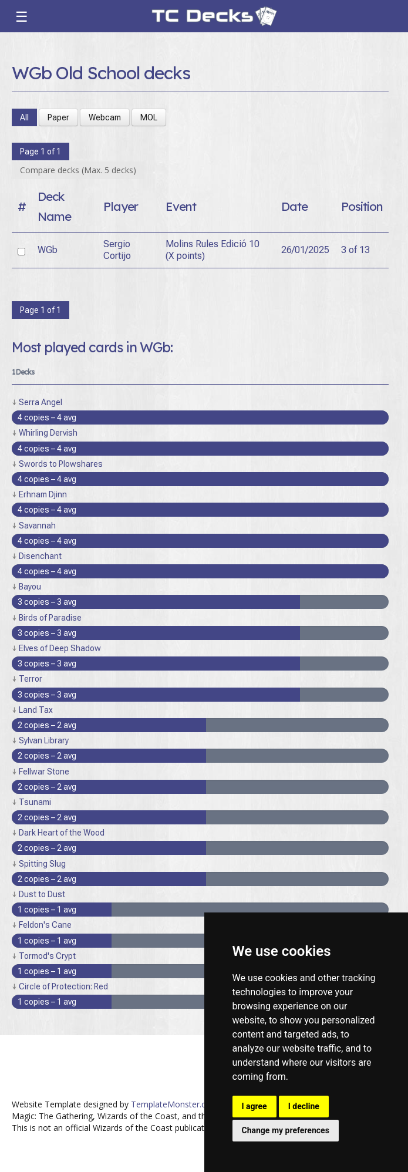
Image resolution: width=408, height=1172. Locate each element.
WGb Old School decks (101, 73)
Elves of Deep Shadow (60, 648)
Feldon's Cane (45, 924)
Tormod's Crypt (47, 956)
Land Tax (36, 710)
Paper (58, 117)
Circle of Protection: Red (63, 986)
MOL (148, 117)
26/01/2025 (305, 249)
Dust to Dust (42, 894)
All (24, 117)
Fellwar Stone (44, 771)
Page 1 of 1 (40, 151)
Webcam (105, 117)
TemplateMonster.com (174, 1104)
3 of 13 (355, 249)
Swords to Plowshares (61, 464)
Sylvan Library (44, 740)
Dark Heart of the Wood (61, 832)
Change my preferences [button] (285, 1130)
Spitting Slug (42, 863)
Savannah (37, 525)
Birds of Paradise (50, 617)
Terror (30, 678)
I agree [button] (254, 1106)
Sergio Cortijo (117, 249)
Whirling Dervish (48, 432)
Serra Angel (40, 402)
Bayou (30, 586)
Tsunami (35, 802)
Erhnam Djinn (43, 494)
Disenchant (40, 556)
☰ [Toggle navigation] (21, 16)
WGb (48, 249)
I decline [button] (303, 1106)
